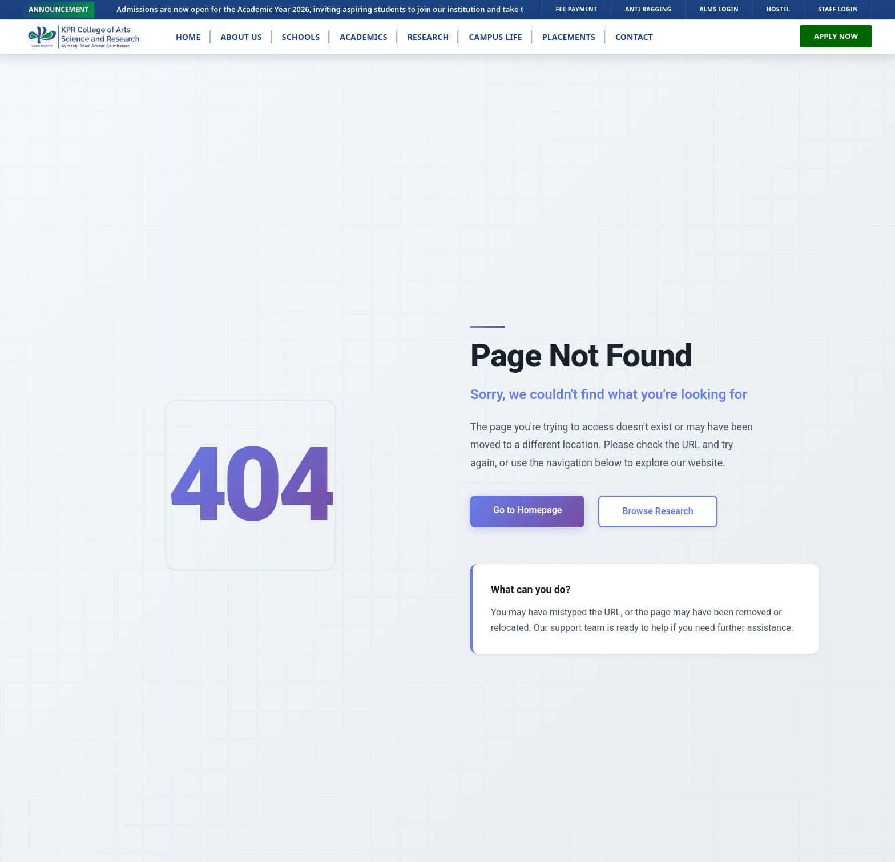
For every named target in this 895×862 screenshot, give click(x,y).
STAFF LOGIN (838, 9)
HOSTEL (779, 9)
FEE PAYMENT (576, 9)
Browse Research (657, 511)
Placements (568, 36)
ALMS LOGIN (718, 9)
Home (188, 36)
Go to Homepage (527, 510)
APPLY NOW (836, 36)
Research (428, 36)
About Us (241, 36)
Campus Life (495, 36)
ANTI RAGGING (648, 9)
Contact (634, 36)
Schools (301, 36)
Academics (363, 36)
